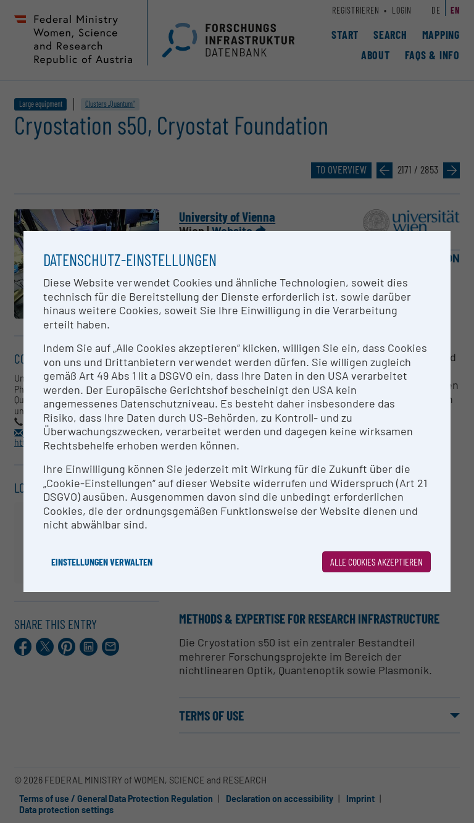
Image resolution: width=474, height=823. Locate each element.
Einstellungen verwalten (101, 561)
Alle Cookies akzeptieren (376, 561)
